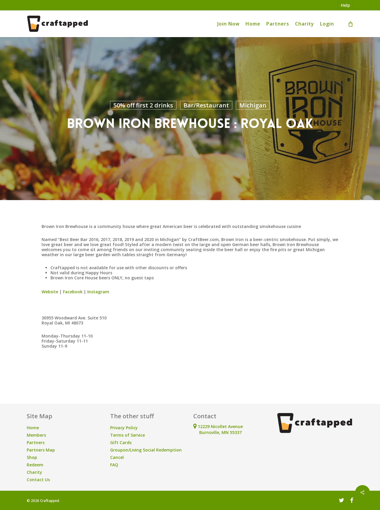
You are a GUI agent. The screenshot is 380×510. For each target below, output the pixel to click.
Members (36, 435)
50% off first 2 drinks (143, 105)
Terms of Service (127, 435)
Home (33, 427)
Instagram (98, 291)
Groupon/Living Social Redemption (146, 449)
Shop (32, 457)
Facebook (73, 291)
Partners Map (41, 449)
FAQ (114, 464)
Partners (36, 442)
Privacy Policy (124, 427)
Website (50, 291)
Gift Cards (121, 442)
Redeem (35, 464)
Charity (34, 472)
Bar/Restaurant (206, 105)
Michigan (252, 105)
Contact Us (38, 479)
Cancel (117, 457)
